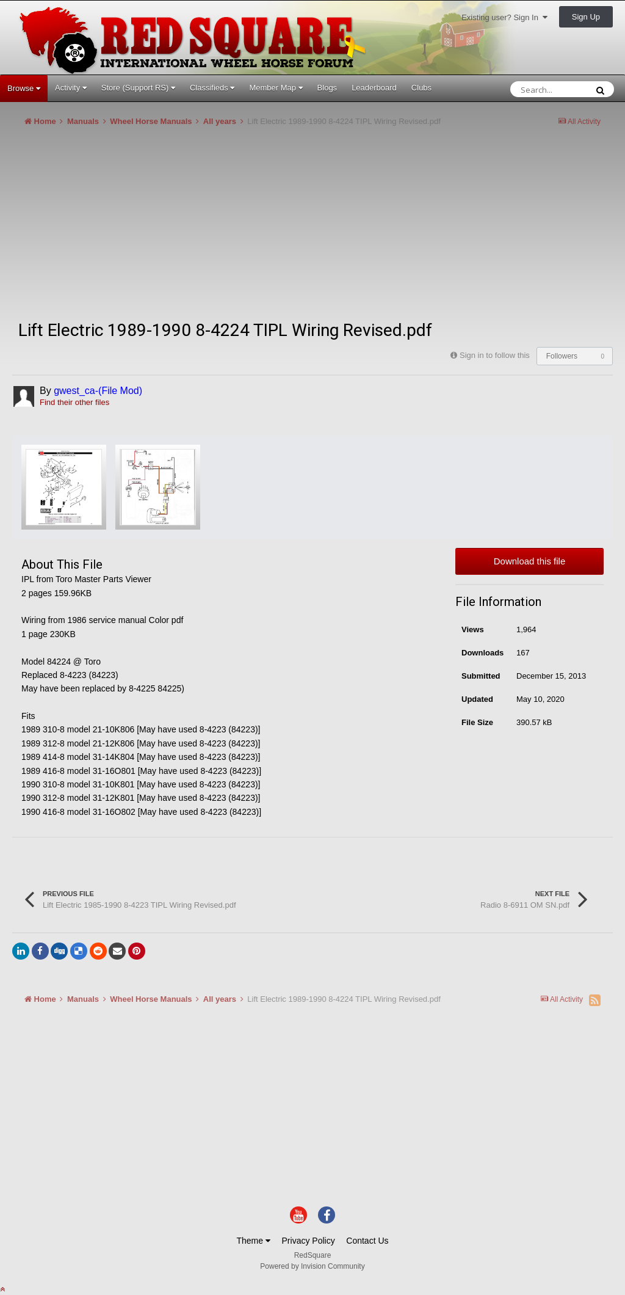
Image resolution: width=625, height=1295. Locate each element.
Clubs (421, 87)
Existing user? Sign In (504, 17)
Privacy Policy (308, 1241)
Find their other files (74, 402)
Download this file (530, 561)
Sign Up (586, 16)
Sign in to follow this (495, 355)
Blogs (327, 87)
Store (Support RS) (138, 87)
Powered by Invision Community (312, 1266)
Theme (253, 1241)
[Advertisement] (155, 228)
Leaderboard (374, 87)
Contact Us (367, 1241)
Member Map (275, 87)
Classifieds (212, 87)
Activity (71, 87)
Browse (23, 88)
